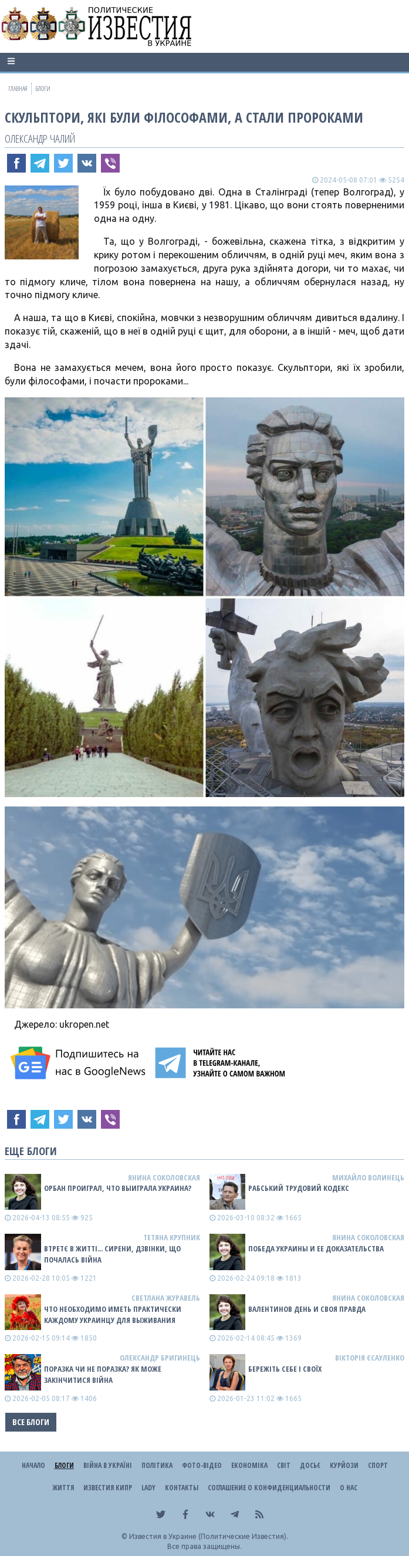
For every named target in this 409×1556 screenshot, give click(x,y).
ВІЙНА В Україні (107, 1465)
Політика (157, 1465)
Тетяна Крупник (171, 1237)
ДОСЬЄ (310, 1465)
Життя (63, 1488)
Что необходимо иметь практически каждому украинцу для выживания (112, 1314)
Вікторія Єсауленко (369, 1357)
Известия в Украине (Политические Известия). (208, 1536)
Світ (283, 1465)
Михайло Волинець (368, 1177)
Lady (148, 1488)
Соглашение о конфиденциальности (269, 1488)
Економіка (249, 1465)
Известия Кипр (107, 1488)
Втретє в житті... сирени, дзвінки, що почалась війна (112, 1254)
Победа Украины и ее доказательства (316, 1248)
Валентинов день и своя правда (307, 1309)
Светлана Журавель (165, 1297)
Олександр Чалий (40, 138)
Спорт (378, 1465)
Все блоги (30, 1421)
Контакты (181, 1488)
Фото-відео (202, 1465)
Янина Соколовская (164, 1177)
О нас (348, 1488)
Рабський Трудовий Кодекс (298, 1188)
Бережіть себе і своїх (285, 1368)
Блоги (64, 1465)
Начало (33, 1465)
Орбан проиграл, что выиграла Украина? (117, 1188)
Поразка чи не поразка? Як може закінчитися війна (102, 1374)
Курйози (344, 1465)
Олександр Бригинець (160, 1357)
